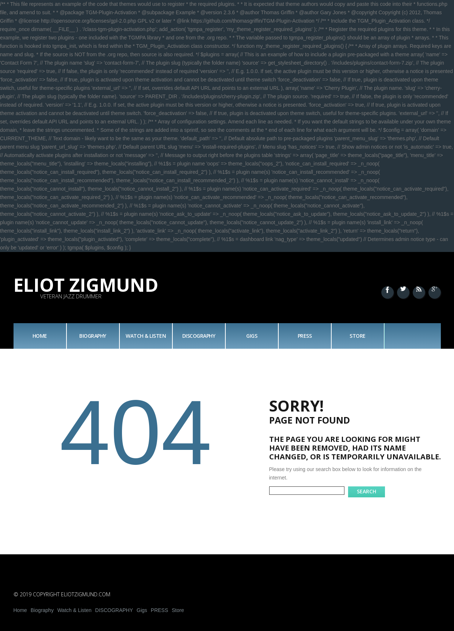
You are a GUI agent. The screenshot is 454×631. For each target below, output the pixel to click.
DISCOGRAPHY (198, 335)
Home (40, 335)
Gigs (251, 335)
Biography (92, 335)
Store (358, 335)
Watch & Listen (146, 335)
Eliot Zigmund (86, 284)
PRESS (305, 335)
